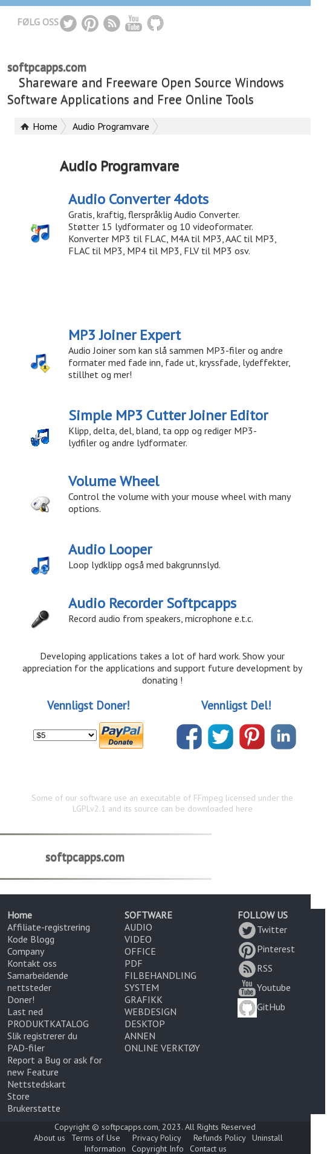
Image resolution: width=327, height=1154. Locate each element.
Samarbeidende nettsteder (37, 981)
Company (25, 951)
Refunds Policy (219, 1137)
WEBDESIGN (150, 1011)
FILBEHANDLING (160, 975)
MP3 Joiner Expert (124, 334)
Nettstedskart (36, 1084)
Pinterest (266, 949)
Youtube (264, 987)
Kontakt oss (32, 963)
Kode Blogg (30, 939)
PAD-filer (26, 1048)
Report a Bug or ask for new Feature (54, 1066)
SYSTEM (142, 987)
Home (45, 126)
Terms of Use (95, 1137)
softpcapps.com (46, 67)
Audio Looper (110, 549)
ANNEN (140, 1036)
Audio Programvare (111, 126)
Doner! (20, 999)
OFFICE (140, 951)
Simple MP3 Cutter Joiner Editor (168, 415)
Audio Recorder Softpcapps (152, 603)
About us (49, 1137)
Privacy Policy (156, 1137)
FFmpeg (208, 797)
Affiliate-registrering (48, 927)
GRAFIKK (144, 999)
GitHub (261, 1007)
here (244, 808)
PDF (134, 963)
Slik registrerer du (42, 1036)
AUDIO (138, 927)
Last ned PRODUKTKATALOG (48, 1017)
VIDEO (138, 939)
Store (18, 1096)
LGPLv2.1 (89, 808)
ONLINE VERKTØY (162, 1048)
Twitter (262, 929)
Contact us (208, 1148)
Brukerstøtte (33, 1108)
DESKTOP (145, 1024)
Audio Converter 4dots (138, 199)
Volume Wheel (113, 481)
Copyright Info (158, 1148)
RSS (255, 968)
